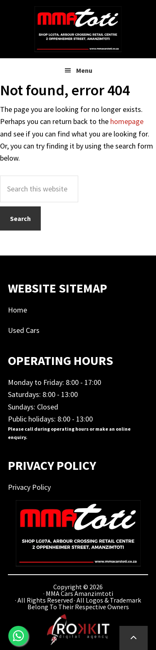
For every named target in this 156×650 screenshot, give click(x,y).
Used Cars (24, 330)
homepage (127, 121)
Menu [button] (84, 70)
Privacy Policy (29, 487)
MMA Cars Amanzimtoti (78, 29)
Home (17, 310)
